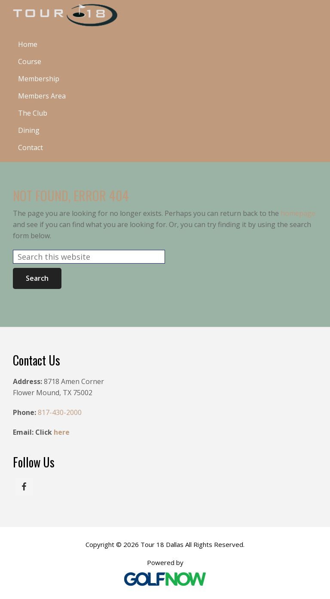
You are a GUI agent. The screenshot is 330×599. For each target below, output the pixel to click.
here (62, 432)
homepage (298, 213)
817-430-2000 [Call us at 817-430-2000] (60, 412)
